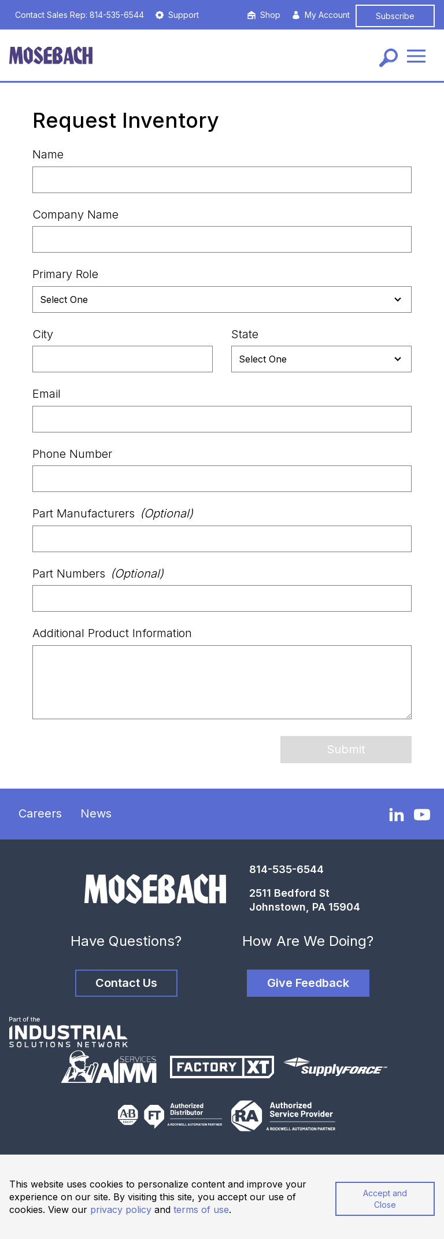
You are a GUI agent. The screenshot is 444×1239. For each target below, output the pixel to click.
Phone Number (72, 454)
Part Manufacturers (112, 513)
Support (177, 15)
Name (48, 154)
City (42, 334)
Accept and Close (385, 1198)
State (244, 334)
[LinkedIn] (396, 814)
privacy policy (120, 1209)
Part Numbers (98, 573)
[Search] (388, 58)
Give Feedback (308, 983)
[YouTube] (422, 815)
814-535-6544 (286, 869)
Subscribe (395, 16)
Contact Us (126, 983)
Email (46, 394)
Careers (40, 813)
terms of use (201, 1209)
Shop (263, 15)
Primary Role (65, 274)
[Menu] (416, 55)
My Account (321, 15)
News (96, 813)
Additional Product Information (112, 633)
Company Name (75, 214)
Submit (346, 749)
